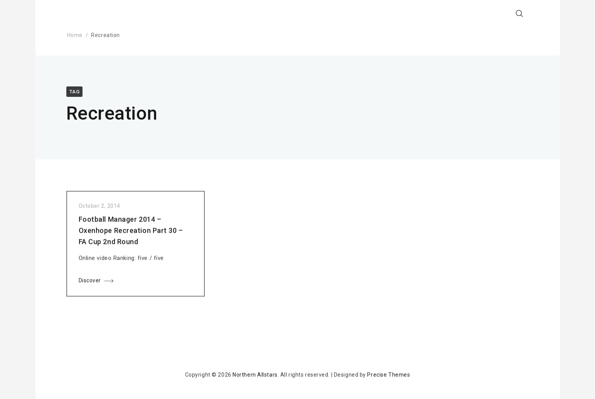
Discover (90, 282)
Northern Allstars (255, 375)
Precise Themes (388, 375)
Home (75, 35)
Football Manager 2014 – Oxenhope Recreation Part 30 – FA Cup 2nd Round (131, 232)
